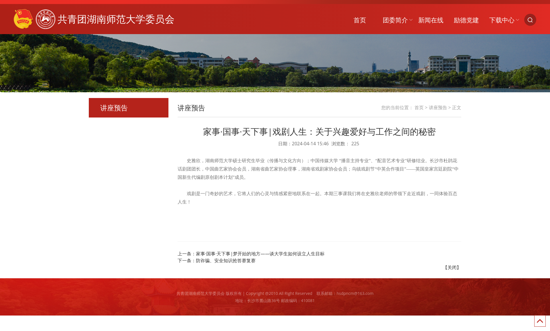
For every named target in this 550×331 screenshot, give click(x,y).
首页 (359, 19)
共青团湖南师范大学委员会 (94, 19)
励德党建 (466, 19)
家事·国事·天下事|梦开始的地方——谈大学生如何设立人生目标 (260, 253)
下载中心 (501, 19)
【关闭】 (452, 267)
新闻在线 (430, 19)
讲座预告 (438, 107)
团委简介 (395, 19)
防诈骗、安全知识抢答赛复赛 (226, 260)
